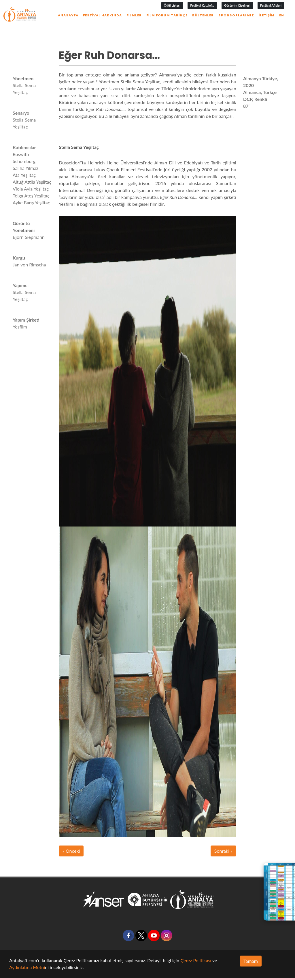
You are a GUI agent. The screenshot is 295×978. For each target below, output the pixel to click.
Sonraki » (223, 851)
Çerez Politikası (195, 960)
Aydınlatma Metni (27, 967)
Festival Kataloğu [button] (202, 5)
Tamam (250, 961)
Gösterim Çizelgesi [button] (237, 5)
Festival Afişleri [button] (270, 5)
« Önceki (71, 851)
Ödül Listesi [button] (172, 5)
